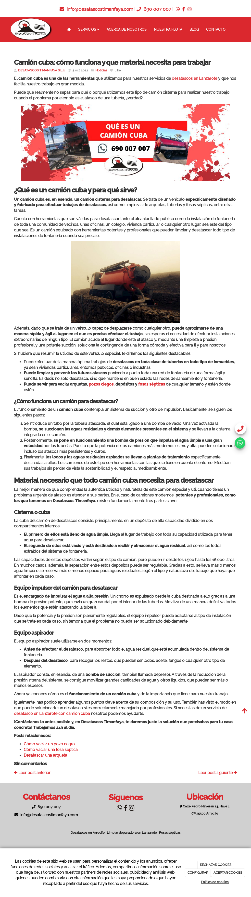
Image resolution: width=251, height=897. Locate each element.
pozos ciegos (101, 384)
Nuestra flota (168, 29)
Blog (194, 29)
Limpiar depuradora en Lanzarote (132, 832)
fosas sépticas (151, 384)
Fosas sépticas (169, 832)
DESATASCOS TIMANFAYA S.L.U (41, 70)
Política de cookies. (215, 882)
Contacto (216, 29)
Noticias (101, 70)
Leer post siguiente (217, 772)
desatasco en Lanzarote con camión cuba (52, 713)
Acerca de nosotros (127, 29)
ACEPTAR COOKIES (227, 872)
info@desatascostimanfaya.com (100, 9)
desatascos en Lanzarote (194, 78)
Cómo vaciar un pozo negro (49, 744)
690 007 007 (157, 9)
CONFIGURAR (198, 872)
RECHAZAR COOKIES (215, 865)
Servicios (88, 29)
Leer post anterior (32, 772)
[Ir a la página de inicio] (31, 29)
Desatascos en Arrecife (88, 832)
